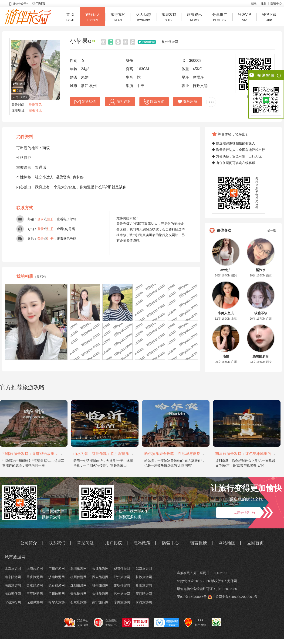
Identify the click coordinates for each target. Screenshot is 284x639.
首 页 (70, 18)
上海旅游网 (35, 568)
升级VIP (244, 18)
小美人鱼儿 (226, 313)
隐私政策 (142, 543)
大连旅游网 (100, 594)
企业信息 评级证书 (105, 622)
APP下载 (269, 18)
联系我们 (57, 543)
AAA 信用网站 (195, 622)
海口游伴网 (13, 594)
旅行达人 (92, 18)
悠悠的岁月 (261, 356)
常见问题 (85, 543)
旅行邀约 (118, 18)
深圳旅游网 (78, 568)
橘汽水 (261, 270)
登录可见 (35, 105)
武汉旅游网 (144, 568)
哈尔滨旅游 (56, 602)
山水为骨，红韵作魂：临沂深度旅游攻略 (106, 454)
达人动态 (143, 18)
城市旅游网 (15, 557)
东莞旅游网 (122, 602)
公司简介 (28, 543)
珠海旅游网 (144, 602)
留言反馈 (198, 543)
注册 (263, 3)
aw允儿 (225, 270)
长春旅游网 (56, 585)
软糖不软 (260, 313)
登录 (254, 3)
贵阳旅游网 (144, 585)
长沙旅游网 (144, 577)
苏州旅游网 (122, 594)
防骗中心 (276, 3)
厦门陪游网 (144, 594)
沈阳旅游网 (78, 585)
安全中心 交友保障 (76, 622)
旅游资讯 (194, 18)
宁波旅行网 (13, 602)
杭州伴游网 (170, 42)
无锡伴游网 (35, 602)
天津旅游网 (100, 568)
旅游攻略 (169, 18)
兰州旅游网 (56, 594)
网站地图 (227, 543)
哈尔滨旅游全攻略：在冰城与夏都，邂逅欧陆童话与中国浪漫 (194, 454)
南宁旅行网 (100, 602)
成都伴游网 (122, 568)
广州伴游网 (56, 568)
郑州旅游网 (122, 577)
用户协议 (113, 543)
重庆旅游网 (35, 577)
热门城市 (38, 3)
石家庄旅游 (78, 602)
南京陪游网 (13, 577)
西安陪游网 (100, 577)
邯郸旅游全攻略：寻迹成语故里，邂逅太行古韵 (41, 454)
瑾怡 (226, 356)
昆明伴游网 (122, 585)
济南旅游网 (56, 577)
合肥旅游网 (35, 585)
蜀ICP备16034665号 (192, 597)
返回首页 (255, 543)
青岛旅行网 (78, 594)
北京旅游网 (13, 568)
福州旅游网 (100, 585)
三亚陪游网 (35, 594)
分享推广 (219, 18)
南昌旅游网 (13, 585)
